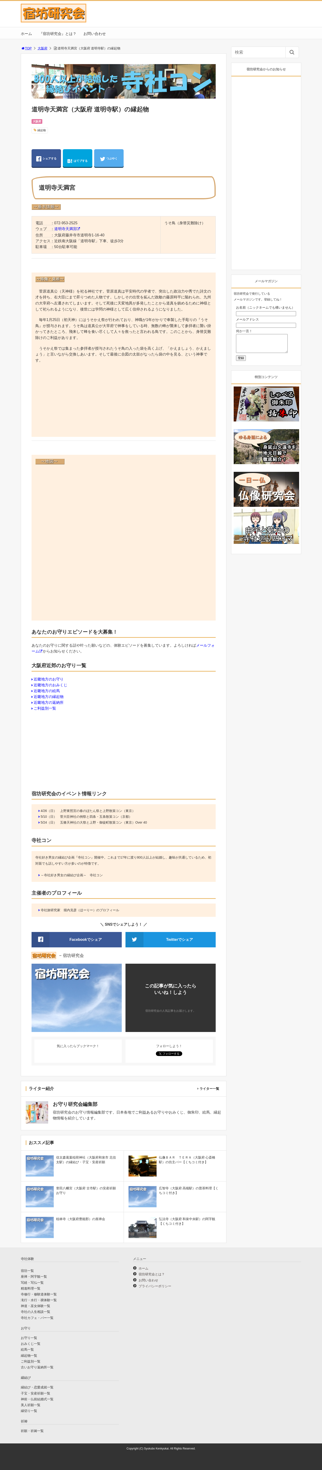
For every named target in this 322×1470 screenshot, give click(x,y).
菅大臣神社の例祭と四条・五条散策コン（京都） (96, 816)
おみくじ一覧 (30, 1344)
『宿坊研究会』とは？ (57, 34)
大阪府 (42, 48)
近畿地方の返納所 (49, 702)
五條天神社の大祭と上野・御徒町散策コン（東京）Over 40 (103, 822)
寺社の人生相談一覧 (35, 1312)
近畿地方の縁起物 (49, 697)
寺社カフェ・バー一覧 (37, 1318)
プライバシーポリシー (155, 1286)
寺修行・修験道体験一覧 (39, 1294)
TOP (26, 48)
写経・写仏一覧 (32, 1282)
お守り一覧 (29, 1338)
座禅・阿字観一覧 (34, 1276)
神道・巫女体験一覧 (35, 1306)
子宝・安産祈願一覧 (35, 1393)
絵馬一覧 (27, 1349)
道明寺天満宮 (65, 229)
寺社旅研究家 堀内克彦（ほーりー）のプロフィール (80, 910)
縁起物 (41, 130)
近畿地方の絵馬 (47, 691)
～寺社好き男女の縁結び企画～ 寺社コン (72, 875)
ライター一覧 (209, 1088)
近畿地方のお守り (49, 679)
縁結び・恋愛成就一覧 (37, 1387)
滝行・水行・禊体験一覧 (39, 1300)
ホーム (26, 34)
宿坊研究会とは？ (152, 1274)
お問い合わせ (94, 34)
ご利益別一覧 (45, 708)
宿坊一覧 (27, 1271)
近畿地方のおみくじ (50, 685)
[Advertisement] (123, 400)
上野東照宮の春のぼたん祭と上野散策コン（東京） (97, 811)
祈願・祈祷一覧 (32, 1431)
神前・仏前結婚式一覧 (37, 1399)
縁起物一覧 (29, 1355)
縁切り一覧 (29, 1411)
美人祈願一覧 (30, 1405)
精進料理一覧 (30, 1288)
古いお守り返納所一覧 (37, 1367)
